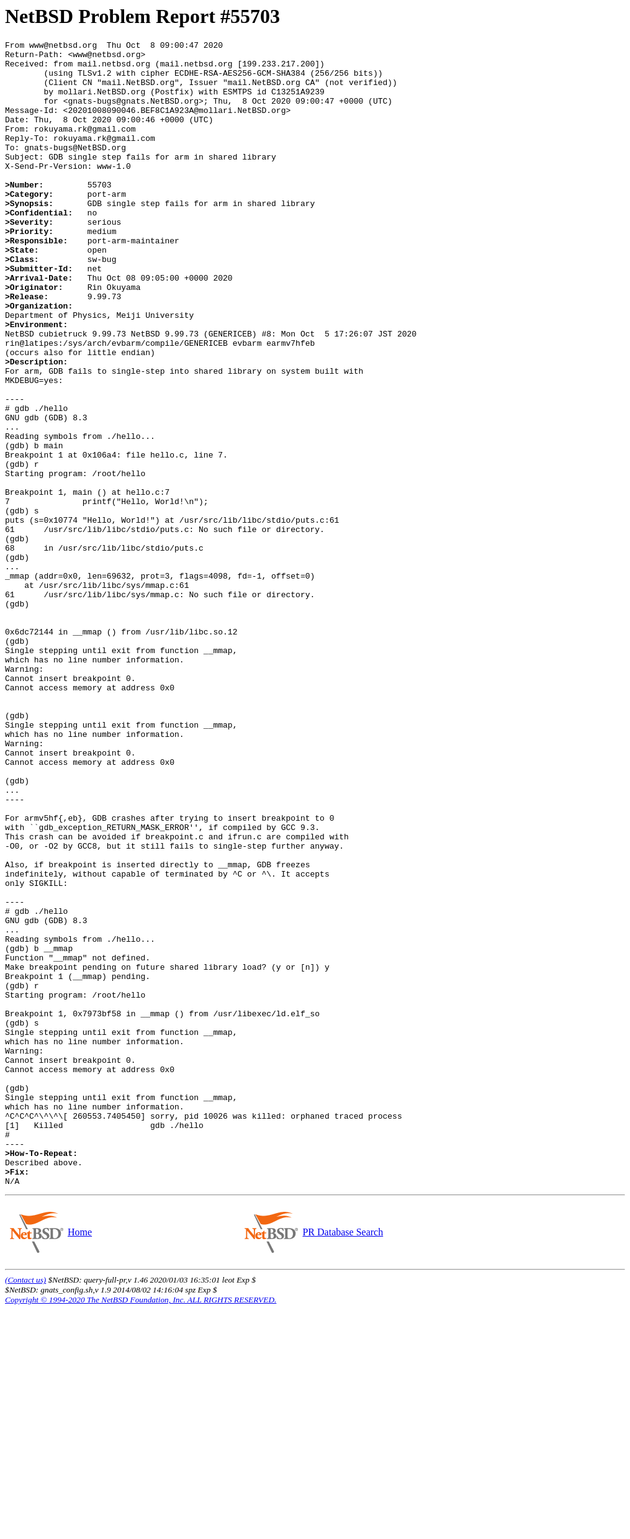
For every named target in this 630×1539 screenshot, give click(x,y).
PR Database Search (342, 1461)
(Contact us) (25, 1509)
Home (79, 1461)
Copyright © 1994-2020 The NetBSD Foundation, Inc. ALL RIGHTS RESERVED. (140, 1528)
